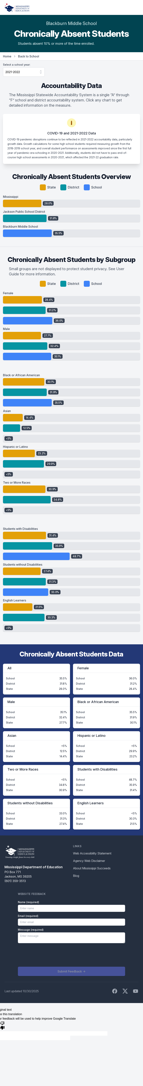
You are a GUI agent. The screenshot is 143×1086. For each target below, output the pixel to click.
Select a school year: (16, 64)
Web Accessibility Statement (92, 853)
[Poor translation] (2, 1025)
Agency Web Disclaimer (89, 861)
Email (28, 915)
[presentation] (46, 955)
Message (31, 929)
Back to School (28, 56)
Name (28, 902)
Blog (76, 876)
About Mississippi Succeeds (92, 868)
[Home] (16, 7)
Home (7, 56)
